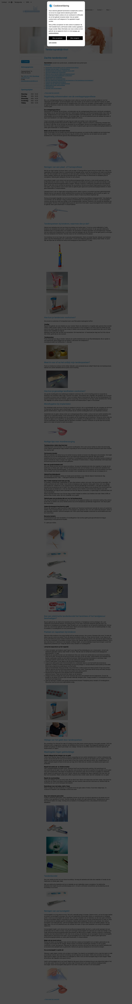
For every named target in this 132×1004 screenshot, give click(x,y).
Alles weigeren (74, 38)
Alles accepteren (57, 38)
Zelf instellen (53, 42)
